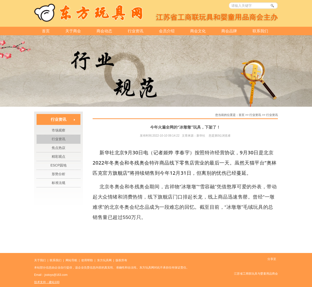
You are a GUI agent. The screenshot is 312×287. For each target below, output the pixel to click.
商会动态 (104, 31)
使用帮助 (87, 260)
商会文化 (198, 31)
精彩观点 (58, 156)
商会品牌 (229, 31)
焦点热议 (58, 148)
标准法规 (58, 183)
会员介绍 (167, 31)
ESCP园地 (58, 165)
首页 (46, 31)
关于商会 (73, 31)
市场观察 (58, 130)
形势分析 (58, 174)
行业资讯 (135, 31)
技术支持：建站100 (46, 282)
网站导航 (71, 260)
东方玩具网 (104, 260)
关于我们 (40, 260)
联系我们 (260, 31)
